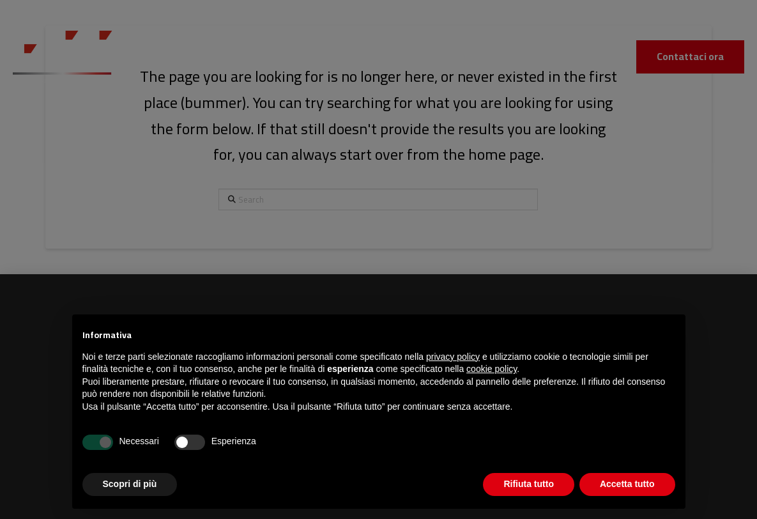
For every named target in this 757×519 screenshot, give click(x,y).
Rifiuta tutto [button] (528, 484)
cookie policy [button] (491, 369)
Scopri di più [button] (130, 484)
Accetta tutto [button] (627, 484)
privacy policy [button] (453, 357)
